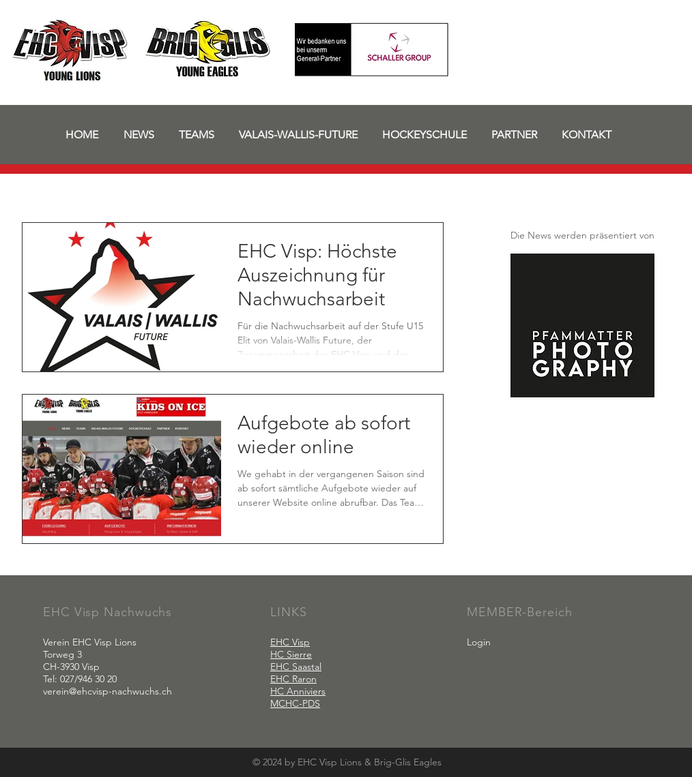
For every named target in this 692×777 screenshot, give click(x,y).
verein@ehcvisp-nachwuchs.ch (107, 691)
